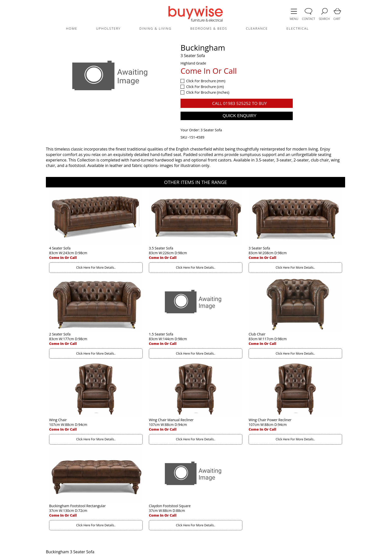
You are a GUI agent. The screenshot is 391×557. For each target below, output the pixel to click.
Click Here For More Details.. (96, 267)
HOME (71, 28)
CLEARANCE (257, 28)
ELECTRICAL (298, 28)
